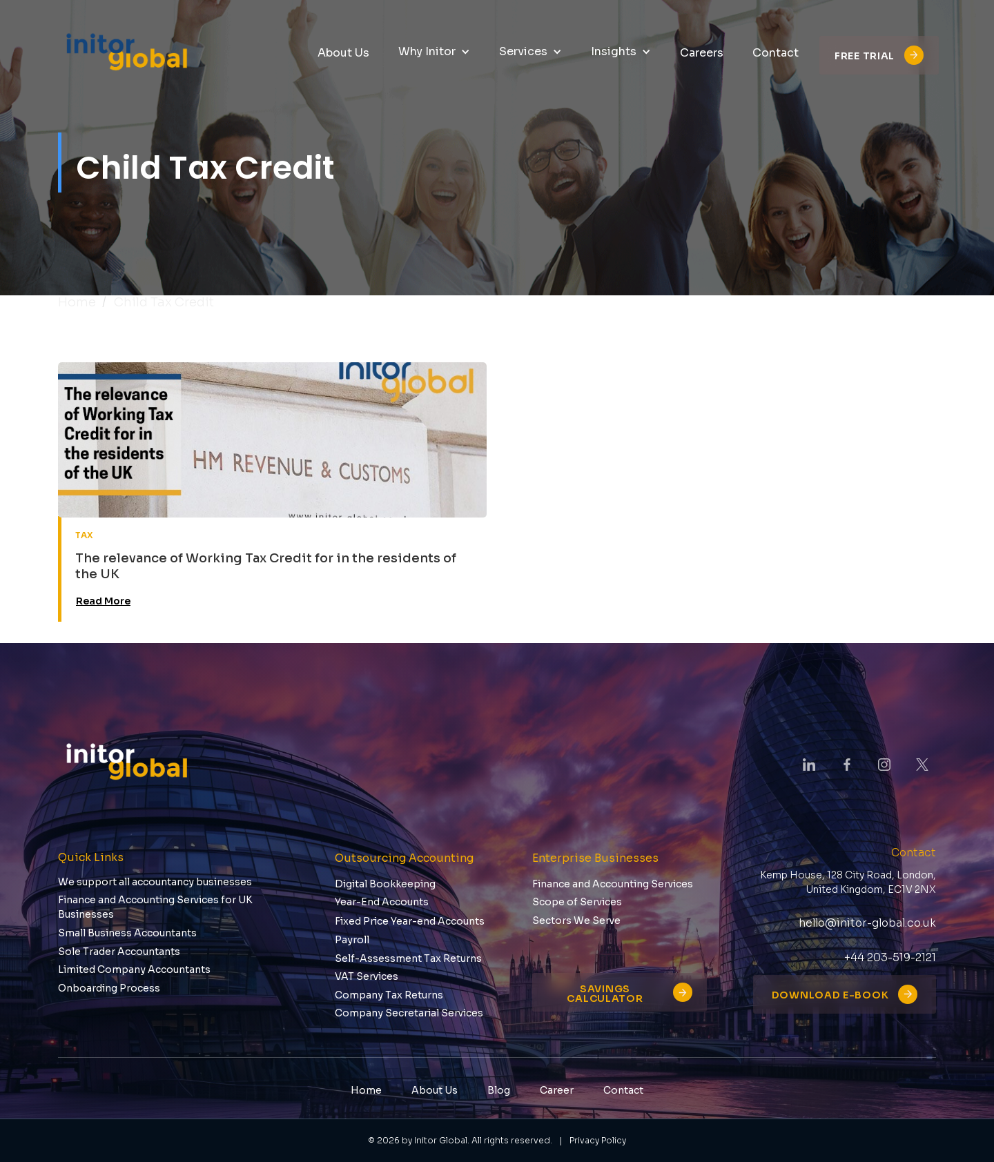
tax (84, 535)
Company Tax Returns (389, 995)
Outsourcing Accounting (404, 858)
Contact (623, 1090)
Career (557, 1090)
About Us (434, 1090)
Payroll (352, 940)
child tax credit (164, 302)
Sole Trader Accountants (119, 951)
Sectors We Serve (576, 920)
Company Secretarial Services (409, 1013)
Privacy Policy (597, 1140)
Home (77, 302)
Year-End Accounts (382, 902)
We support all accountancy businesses (155, 882)
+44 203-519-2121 (890, 957)
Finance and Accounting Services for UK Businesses (155, 907)
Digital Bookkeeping (385, 884)
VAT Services (366, 976)
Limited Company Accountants (134, 969)
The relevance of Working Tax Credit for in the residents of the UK (265, 566)
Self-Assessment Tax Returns (408, 958)
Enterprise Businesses (595, 858)
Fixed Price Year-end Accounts (410, 921)
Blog (498, 1090)
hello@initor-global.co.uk (867, 922)
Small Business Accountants (127, 933)
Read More (103, 601)
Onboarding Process (109, 988)
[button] (434, 52)
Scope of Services (577, 902)
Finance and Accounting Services (612, 884)
